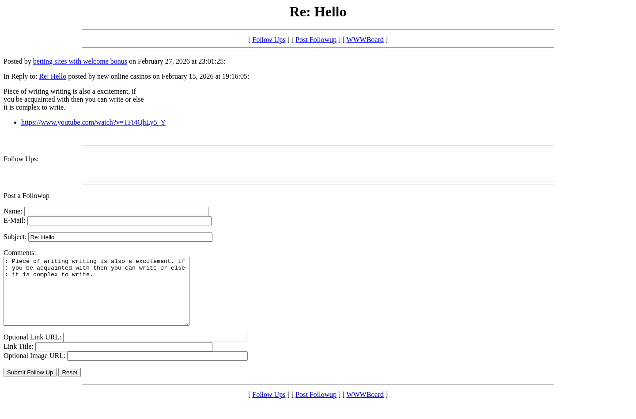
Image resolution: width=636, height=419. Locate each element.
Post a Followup (26, 195)
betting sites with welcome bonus (80, 61)
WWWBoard (364, 39)
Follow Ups (268, 39)
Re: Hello (52, 76)
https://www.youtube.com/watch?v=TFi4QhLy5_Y (93, 122)
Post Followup (316, 39)
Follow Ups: (21, 159)
